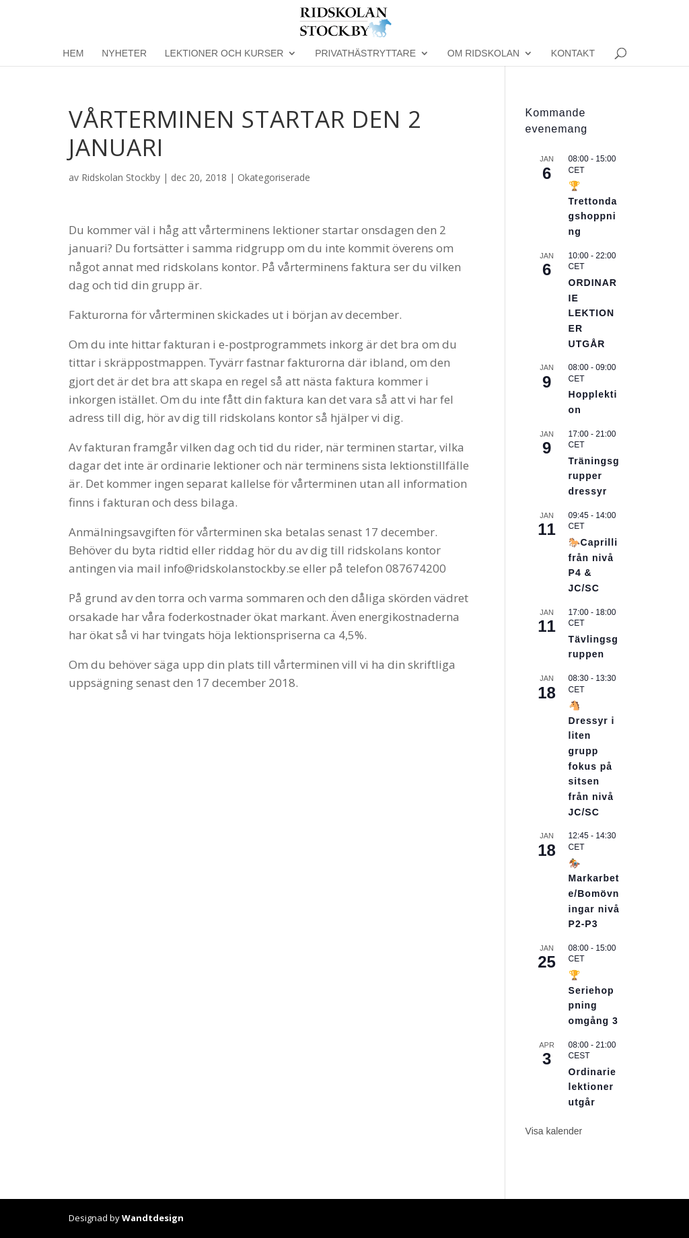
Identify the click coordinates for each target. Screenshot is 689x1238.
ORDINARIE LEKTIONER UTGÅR (593, 313)
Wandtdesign (153, 1218)
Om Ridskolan (483, 53)
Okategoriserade (274, 177)
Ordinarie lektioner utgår (592, 1086)
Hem (73, 53)
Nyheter (124, 53)
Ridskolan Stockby (120, 177)
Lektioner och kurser (224, 53)
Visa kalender (554, 1131)
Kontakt (573, 53)
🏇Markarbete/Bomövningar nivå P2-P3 (594, 894)
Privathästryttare (365, 53)
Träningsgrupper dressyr (594, 476)
